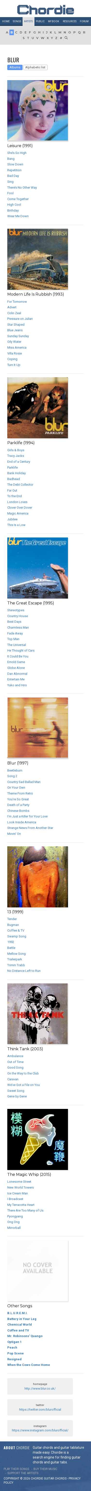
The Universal (16, 645)
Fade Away (15, 633)
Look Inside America (21, 822)
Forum (84, 21)
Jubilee (12, 519)
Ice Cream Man (17, 1193)
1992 (10, 942)
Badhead (13, 479)
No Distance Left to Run (24, 971)
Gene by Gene (17, 1096)
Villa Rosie (14, 353)
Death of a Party (18, 805)
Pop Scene (15, 1353)
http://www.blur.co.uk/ (40, 1388)
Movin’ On (14, 834)
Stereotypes (15, 610)
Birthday (13, 210)
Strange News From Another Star (30, 828)
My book (53, 21)
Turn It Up (13, 365)
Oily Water (14, 341)
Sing (10, 181)
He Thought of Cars (20, 650)
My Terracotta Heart (20, 1205)
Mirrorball (14, 1228)
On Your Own (16, 787)
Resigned (14, 1359)
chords (60, 1478)
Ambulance (15, 1056)
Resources (69, 21)
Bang (11, 159)
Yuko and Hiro (17, 685)
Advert (12, 307)
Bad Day (13, 176)
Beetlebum (14, 770)
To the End (14, 496)
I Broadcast (15, 1199)
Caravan (12, 1079)
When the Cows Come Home (28, 1365)
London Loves (17, 502)
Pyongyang (15, 1216)
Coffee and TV (18, 1330)
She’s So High (16, 153)
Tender (12, 919)
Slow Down (15, 164)
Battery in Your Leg (21, 1319)
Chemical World (19, 1324)
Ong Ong (13, 1222)
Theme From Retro (20, 793)
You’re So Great (18, 799)
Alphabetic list (35, 67)
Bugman (13, 925)
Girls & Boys (15, 450)
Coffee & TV (15, 930)
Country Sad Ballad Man (24, 782)
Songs (17, 21)
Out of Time (15, 1062)
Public (40, 21)
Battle (11, 948)
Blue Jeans (15, 330)
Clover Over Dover (19, 507)
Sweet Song (15, 1091)
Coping (12, 359)
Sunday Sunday (18, 336)
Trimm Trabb (16, 965)
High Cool (14, 204)
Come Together (18, 199)
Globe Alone (16, 668)
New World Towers (20, 1187)
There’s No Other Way (22, 187)
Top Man (13, 639)
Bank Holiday (16, 473)
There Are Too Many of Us (25, 1210)
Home (6, 21)
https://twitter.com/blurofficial (40, 1409)
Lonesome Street (19, 1181)
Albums (14, 67)
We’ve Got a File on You (23, 1085)
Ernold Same (16, 662)
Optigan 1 (14, 1342)
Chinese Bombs (18, 811)
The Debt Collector (20, 484)
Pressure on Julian (20, 319)
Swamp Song (16, 936)
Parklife (12, 467)
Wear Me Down (18, 216)
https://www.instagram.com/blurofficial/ (40, 1430)
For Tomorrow (17, 301)
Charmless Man (18, 627)
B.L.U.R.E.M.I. (17, 1313)
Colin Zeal (14, 313)
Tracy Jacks (15, 456)
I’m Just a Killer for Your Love (27, 816)
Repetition (14, 170)
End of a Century (18, 461)
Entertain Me (16, 679)
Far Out (12, 490)
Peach (12, 1347)
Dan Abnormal (17, 674)
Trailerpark (14, 959)
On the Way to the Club (23, 1073)
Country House (17, 616)
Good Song (15, 1067)
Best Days (14, 621)
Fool (10, 193)
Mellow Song (16, 953)
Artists (28, 21)
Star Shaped (16, 324)
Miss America (16, 347)
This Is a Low (16, 525)
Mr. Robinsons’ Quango (24, 1336)
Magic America (17, 513)
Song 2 (12, 776)
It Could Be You (17, 656)
